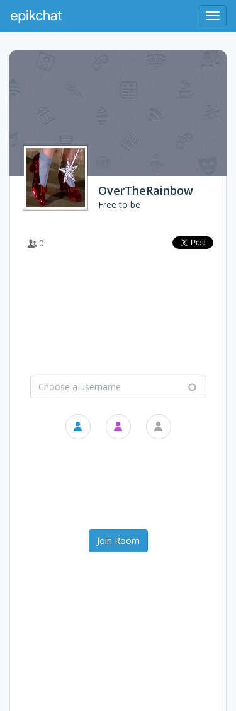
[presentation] (120, 486)
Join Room (118, 540)
